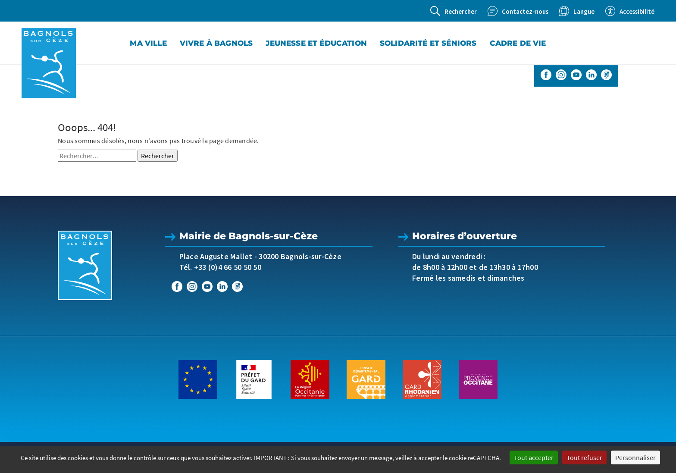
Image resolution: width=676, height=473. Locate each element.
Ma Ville (148, 43)
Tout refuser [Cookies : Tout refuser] (584, 457)
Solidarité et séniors (428, 43)
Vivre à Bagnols (216, 43)
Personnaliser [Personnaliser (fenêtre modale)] (635, 457)
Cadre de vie (518, 43)
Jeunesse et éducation (316, 43)
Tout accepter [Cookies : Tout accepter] (534, 457)
